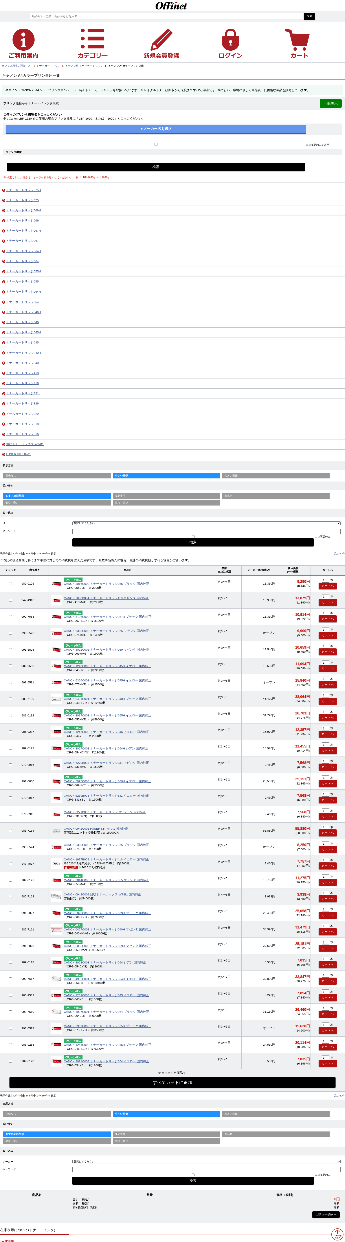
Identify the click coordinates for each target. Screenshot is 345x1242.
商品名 (228, 496)
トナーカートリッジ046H (23, 312)
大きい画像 (231, 475)
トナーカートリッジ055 (22, 281)
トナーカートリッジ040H (23, 352)
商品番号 (120, 496)
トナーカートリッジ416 (22, 383)
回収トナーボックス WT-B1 (25, 444)
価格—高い (121, 502)
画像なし (11, 475)
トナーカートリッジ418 (22, 373)
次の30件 (339, 553)
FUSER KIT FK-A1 (18, 454)
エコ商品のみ (322, 536)
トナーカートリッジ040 (22, 363)
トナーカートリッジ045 (22, 342)
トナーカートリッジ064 (22, 261)
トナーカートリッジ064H (23, 251)
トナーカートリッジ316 (22, 434)
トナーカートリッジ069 (22, 220)
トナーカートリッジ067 (22, 240)
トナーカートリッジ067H (23, 230)
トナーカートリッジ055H (23, 271)
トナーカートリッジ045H (23, 332)
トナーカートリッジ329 (22, 403)
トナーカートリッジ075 (22, 200)
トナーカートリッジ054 (22, 302)
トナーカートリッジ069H (23, 210)
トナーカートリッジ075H (23, 190)
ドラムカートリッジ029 (22, 413)
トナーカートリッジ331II (23, 393)
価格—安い (12, 502)
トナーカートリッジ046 (22, 322)
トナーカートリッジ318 (22, 424)
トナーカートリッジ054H (23, 291)
